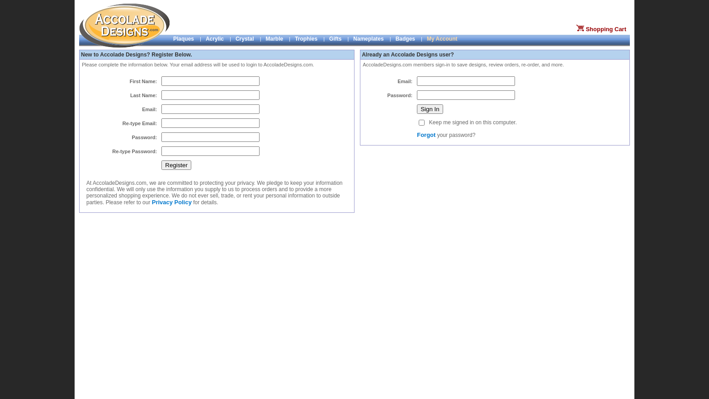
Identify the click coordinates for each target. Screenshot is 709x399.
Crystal (245, 39)
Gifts (335, 39)
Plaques (183, 39)
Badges (405, 39)
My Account (442, 39)
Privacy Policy (172, 202)
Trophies (306, 39)
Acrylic (215, 39)
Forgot (426, 134)
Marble (275, 39)
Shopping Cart (606, 29)
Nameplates (368, 39)
